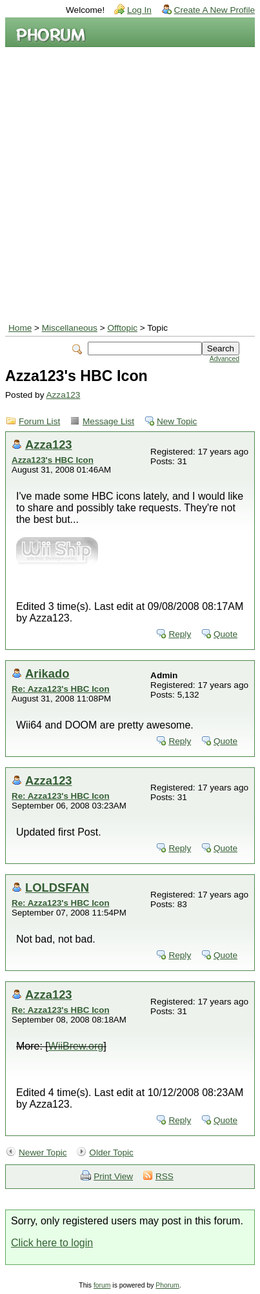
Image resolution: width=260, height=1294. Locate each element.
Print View (113, 1176)
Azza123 (63, 395)
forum (102, 1285)
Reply (179, 634)
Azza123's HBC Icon (53, 460)
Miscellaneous (69, 328)
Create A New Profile (214, 10)
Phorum (167, 1285)
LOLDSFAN (57, 887)
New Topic (177, 421)
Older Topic (111, 1152)
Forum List (39, 421)
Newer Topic (43, 1152)
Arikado (47, 673)
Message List (108, 421)
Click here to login (52, 1242)
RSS (164, 1176)
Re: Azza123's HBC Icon (61, 689)
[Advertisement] (130, 183)
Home (20, 328)
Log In (139, 10)
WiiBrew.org (75, 1046)
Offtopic (122, 328)
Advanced (224, 358)
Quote (225, 634)
